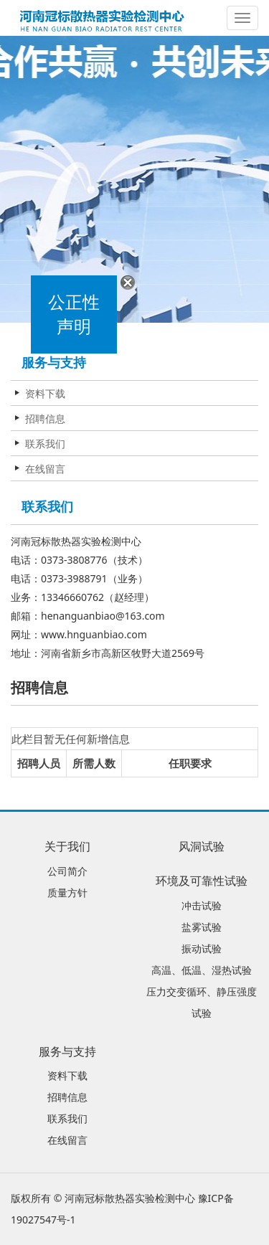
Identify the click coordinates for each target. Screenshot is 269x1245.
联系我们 (45, 443)
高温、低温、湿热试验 (201, 970)
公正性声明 (72, 315)
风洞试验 (202, 846)
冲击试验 (201, 905)
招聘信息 (45, 418)
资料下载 (45, 393)
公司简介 (67, 871)
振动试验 (201, 948)
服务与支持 (67, 1051)
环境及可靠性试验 (201, 881)
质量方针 (67, 892)
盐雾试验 (201, 927)
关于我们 (67, 846)
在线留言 (45, 468)
